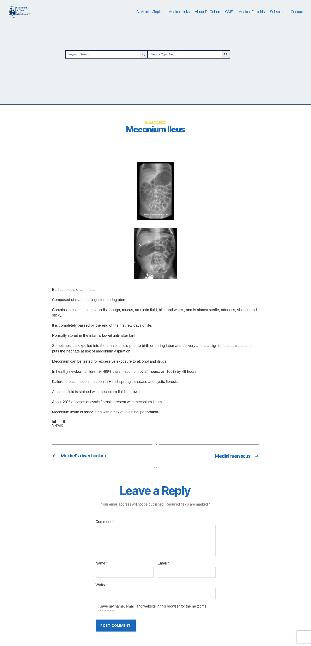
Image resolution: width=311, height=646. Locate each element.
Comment (105, 536)
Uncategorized (155, 137)
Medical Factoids (251, 19)
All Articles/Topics (149, 19)
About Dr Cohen (207, 19)
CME (229, 19)
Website (102, 599)
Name (102, 578)
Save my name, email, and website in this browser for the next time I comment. (154, 623)
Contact (297, 19)
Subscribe (278, 19)
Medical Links (179, 19)
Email (163, 578)
